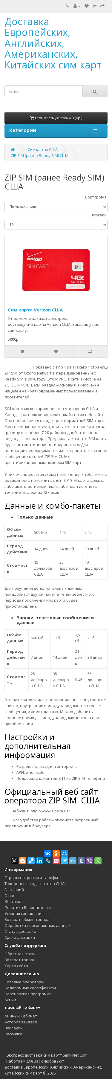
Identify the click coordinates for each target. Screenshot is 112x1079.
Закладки (13, 1028)
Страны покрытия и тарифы (31, 877)
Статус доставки (20, 931)
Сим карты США (43, 149)
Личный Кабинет (20, 1016)
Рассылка (13, 1034)
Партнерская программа (28, 994)
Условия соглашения (24, 913)
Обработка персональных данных (37, 925)
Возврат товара (20, 959)
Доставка (13, 901)
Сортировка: (96, 197)
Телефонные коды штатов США (34, 883)
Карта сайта (16, 965)
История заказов (20, 1022)
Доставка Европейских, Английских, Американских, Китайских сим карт (53, 43)
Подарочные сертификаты (30, 988)
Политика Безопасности (27, 907)
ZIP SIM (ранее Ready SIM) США (39, 155)
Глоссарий (14, 889)
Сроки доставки (19, 937)
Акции (10, 999)
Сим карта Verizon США (35, 310)
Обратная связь (19, 953)
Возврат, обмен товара (27, 919)
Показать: (99, 215)
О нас (9, 895)
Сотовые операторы (24, 982)
